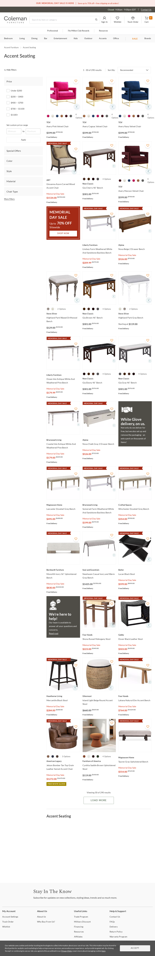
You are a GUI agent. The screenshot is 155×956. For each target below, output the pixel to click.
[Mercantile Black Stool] (63, 696)
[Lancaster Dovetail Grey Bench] (63, 505)
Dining (34, 38)
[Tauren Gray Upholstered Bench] (135, 757)
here (103, 951)
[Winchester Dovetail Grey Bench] (135, 505)
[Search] (65, 19)
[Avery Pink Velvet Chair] (63, 122)
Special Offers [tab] (14, 150)
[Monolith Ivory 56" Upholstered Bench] (63, 570)
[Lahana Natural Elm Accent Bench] (135, 696)
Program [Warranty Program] (118, 936)
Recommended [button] (126, 70)
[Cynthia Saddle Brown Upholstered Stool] (99, 761)
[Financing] (78, 926)
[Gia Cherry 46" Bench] (99, 183)
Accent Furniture (11, 47)
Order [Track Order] (8, 921)
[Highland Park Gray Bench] (135, 313)
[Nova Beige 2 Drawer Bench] (135, 245)
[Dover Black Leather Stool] (135, 634)
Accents (103, 38)
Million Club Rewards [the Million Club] (78, 31)
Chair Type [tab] (12, 191)
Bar (45, 38)
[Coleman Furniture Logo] (15, 22)
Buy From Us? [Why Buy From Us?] (46, 921)
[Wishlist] (6, 926)
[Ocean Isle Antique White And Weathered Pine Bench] (63, 375)
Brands (147, 38)
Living (22, 38)
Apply (23, 140)
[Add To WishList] (76, 81)
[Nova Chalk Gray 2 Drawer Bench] (99, 440)
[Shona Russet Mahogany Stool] (99, 634)
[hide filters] (11, 70)
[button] (104, 19)
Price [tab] (9, 81)
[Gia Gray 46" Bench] (135, 378)
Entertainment (60, 38)
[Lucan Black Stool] (135, 570)
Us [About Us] (41, 916)
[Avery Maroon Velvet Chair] (135, 186)
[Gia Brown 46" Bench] (99, 313)
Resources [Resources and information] (103, 31)
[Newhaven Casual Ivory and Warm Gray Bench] (99, 570)
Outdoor (88, 38)
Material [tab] (11, 181)
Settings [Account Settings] (10, 916)
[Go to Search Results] (96, 19)
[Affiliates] (78, 936)
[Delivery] (114, 926)
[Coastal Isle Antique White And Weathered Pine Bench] (63, 440)
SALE (135, 38)
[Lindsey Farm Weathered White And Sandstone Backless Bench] (99, 245)
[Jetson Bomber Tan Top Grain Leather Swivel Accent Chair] (63, 761)
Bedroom (8, 38)
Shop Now (63, 233)
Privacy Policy (66, 951)
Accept (135, 948)
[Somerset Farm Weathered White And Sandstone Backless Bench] (99, 505)
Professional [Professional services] (52, 31)
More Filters (9, 199)
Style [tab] (9, 171)
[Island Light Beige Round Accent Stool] (99, 696)
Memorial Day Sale (55, 193)
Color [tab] (9, 160)
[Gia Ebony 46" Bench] (99, 378)
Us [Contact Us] (115, 916)
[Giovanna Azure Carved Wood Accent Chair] (63, 180)
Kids (76, 38)
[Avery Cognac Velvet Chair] (99, 122)
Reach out (53, 633)
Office (116, 38)
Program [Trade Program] (81, 916)
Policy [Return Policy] (116, 931)
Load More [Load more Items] (99, 800)
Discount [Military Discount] (82, 921)
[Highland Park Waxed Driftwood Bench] (63, 313)
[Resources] (79, 931)
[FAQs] (112, 921)
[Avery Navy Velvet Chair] (135, 122)
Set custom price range (17, 125)
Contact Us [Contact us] (146, 9)
